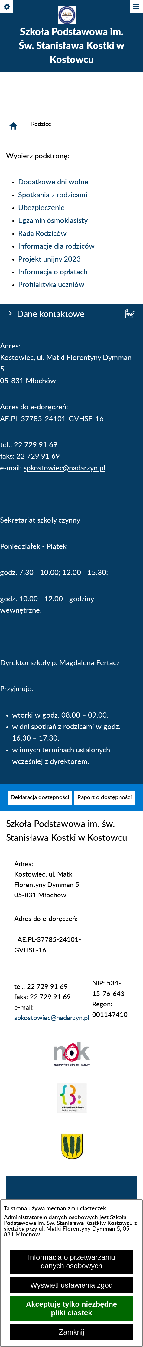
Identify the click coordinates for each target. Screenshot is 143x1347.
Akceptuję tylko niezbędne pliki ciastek (71, 1308)
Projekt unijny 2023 (49, 259)
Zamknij (71, 1332)
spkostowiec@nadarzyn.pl (64, 468)
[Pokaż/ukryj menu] (136, 7)
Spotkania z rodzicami (52, 195)
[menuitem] (40, 798)
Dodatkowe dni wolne (53, 182)
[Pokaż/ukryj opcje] (7, 7)
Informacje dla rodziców (56, 246)
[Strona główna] (13, 126)
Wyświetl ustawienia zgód (71, 1285)
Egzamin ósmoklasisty (53, 220)
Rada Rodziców (42, 233)
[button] (72, 1064)
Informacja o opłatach (52, 272)
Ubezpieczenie (41, 208)
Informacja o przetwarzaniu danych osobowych (71, 1261)
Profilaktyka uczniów (51, 285)
